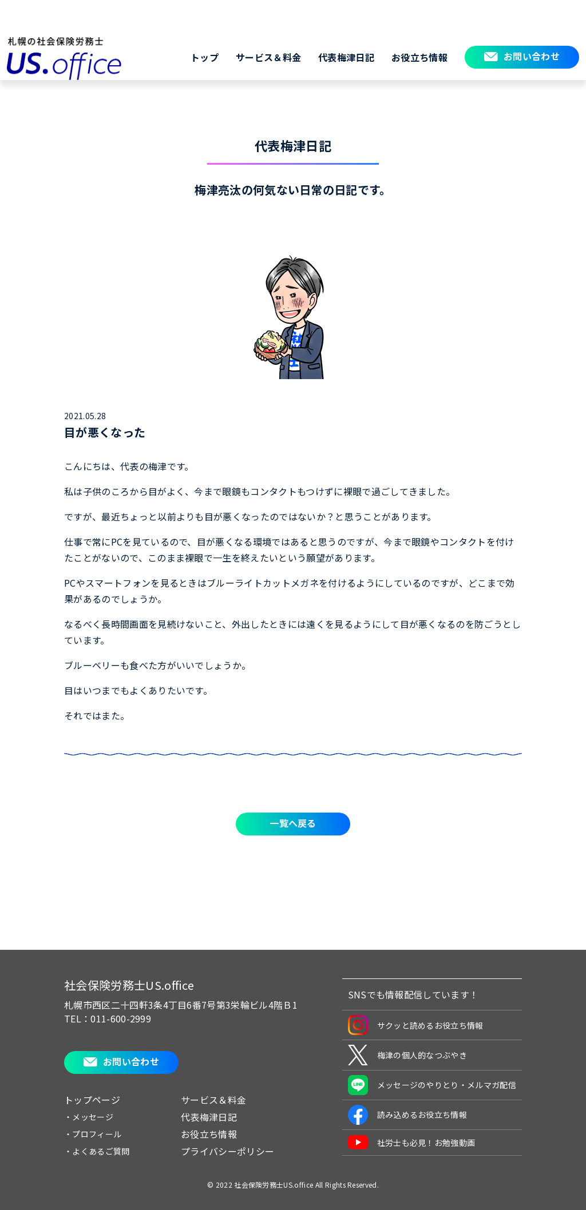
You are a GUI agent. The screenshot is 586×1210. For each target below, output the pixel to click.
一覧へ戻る (293, 823)
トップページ (92, 1099)
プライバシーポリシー (227, 1151)
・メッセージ (88, 1117)
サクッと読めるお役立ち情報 (416, 1025)
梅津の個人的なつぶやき (408, 1055)
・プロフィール (92, 1134)
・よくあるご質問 (97, 1151)
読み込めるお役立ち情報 (408, 1115)
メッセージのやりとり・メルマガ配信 (432, 1085)
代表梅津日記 (346, 57)
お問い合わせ (532, 56)
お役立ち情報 (419, 57)
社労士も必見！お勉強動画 (412, 1142)
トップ (205, 57)
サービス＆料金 (268, 57)
